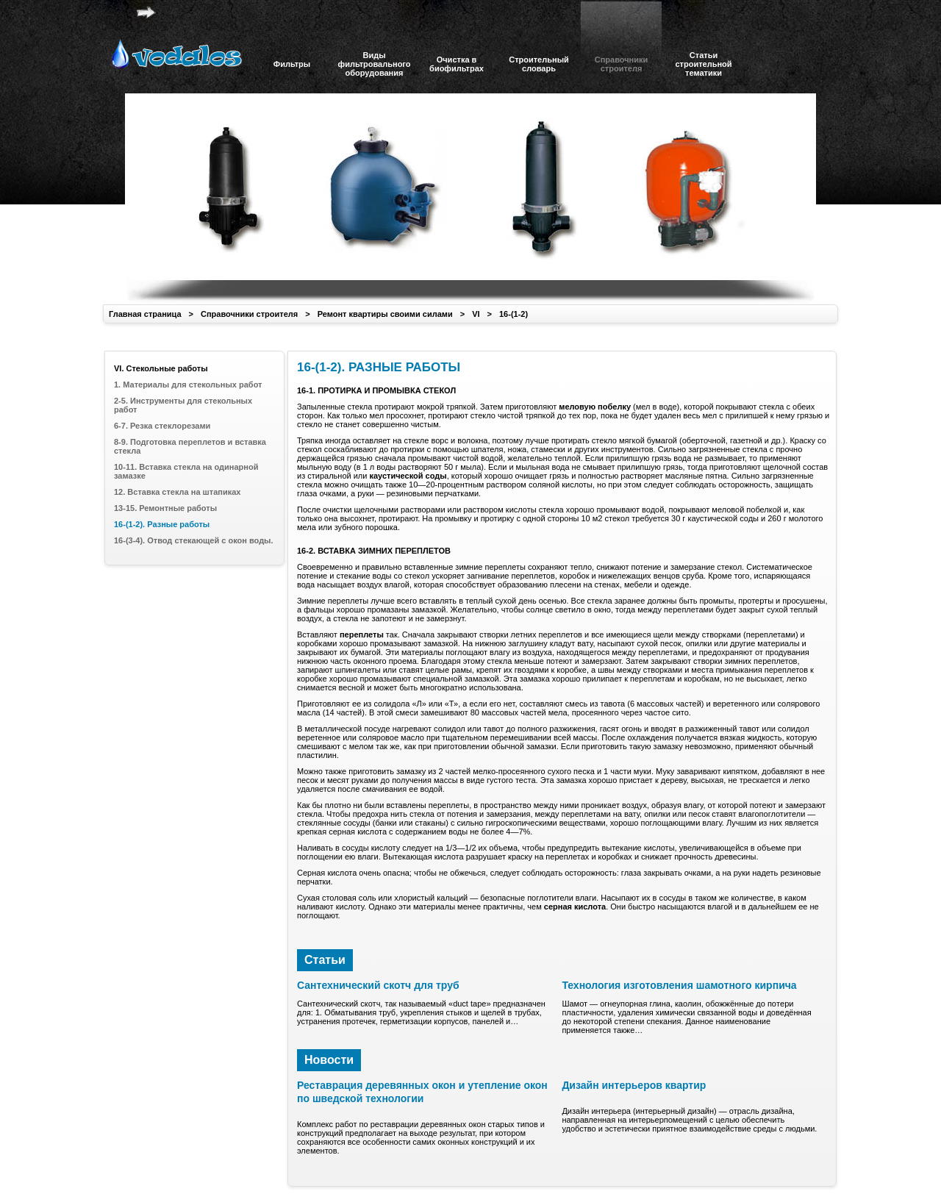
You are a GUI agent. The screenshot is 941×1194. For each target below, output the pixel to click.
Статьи (325, 960)
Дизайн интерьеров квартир (634, 1085)
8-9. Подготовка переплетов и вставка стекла (190, 446)
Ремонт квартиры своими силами (385, 314)
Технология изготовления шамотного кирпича (679, 985)
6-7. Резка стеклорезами (162, 425)
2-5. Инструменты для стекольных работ (183, 405)
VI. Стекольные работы (161, 368)
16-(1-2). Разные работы (162, 524)
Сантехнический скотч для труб (378, 985)
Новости (329, 1060)
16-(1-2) (513, 314)
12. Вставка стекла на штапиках (177, 491)
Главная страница (145, 314)
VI (475, 314)
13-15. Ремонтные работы (165, 508)
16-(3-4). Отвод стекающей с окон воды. (193, 540)
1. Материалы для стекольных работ (188, 384)
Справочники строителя (249, 314)
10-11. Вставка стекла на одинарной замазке (186, 471)
